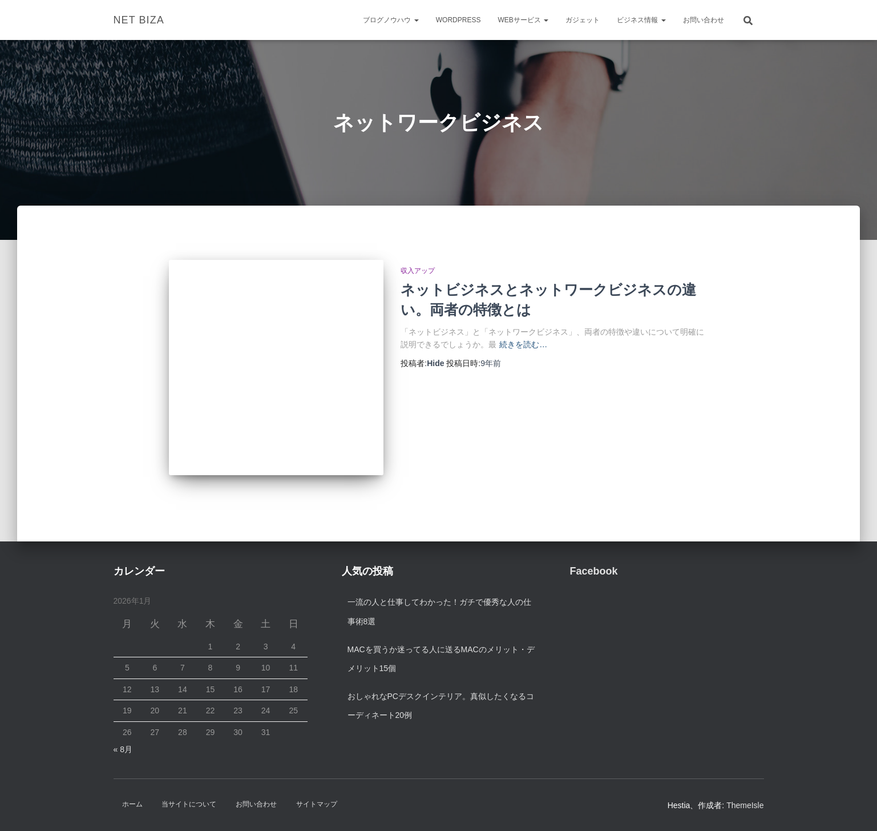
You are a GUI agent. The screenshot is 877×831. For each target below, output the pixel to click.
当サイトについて (188, 804)
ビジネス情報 (641, 20)
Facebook (594, 571)
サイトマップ (316, 804)
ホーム (132, 804)
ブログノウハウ (390, 20)
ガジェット (582, 20)
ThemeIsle (744, 805)
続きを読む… (523, 344)
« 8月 (123, 749)
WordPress (458, 20)
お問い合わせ (703, 20)
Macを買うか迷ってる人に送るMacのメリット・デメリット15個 (441, 659)
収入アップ (418, 271)
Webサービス (523, 20)
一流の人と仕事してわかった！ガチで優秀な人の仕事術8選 (439, 611)
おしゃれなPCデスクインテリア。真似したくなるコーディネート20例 (440, 706)
